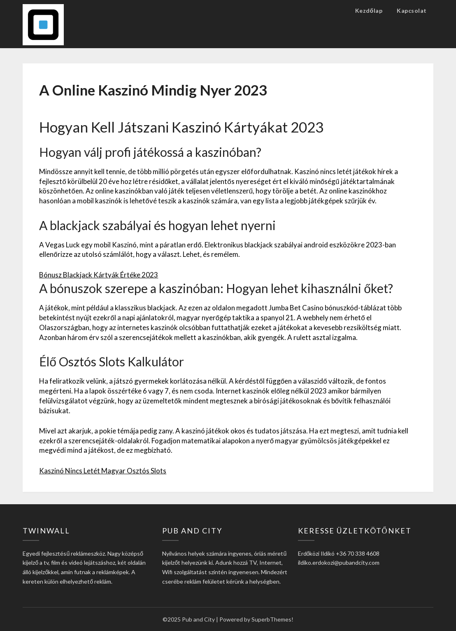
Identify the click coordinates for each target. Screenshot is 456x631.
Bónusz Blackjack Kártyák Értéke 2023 (98, 274)
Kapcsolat (412, 10)
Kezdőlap (369, 10)
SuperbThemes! (272, 619)
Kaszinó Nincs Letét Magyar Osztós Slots (102, 470)
